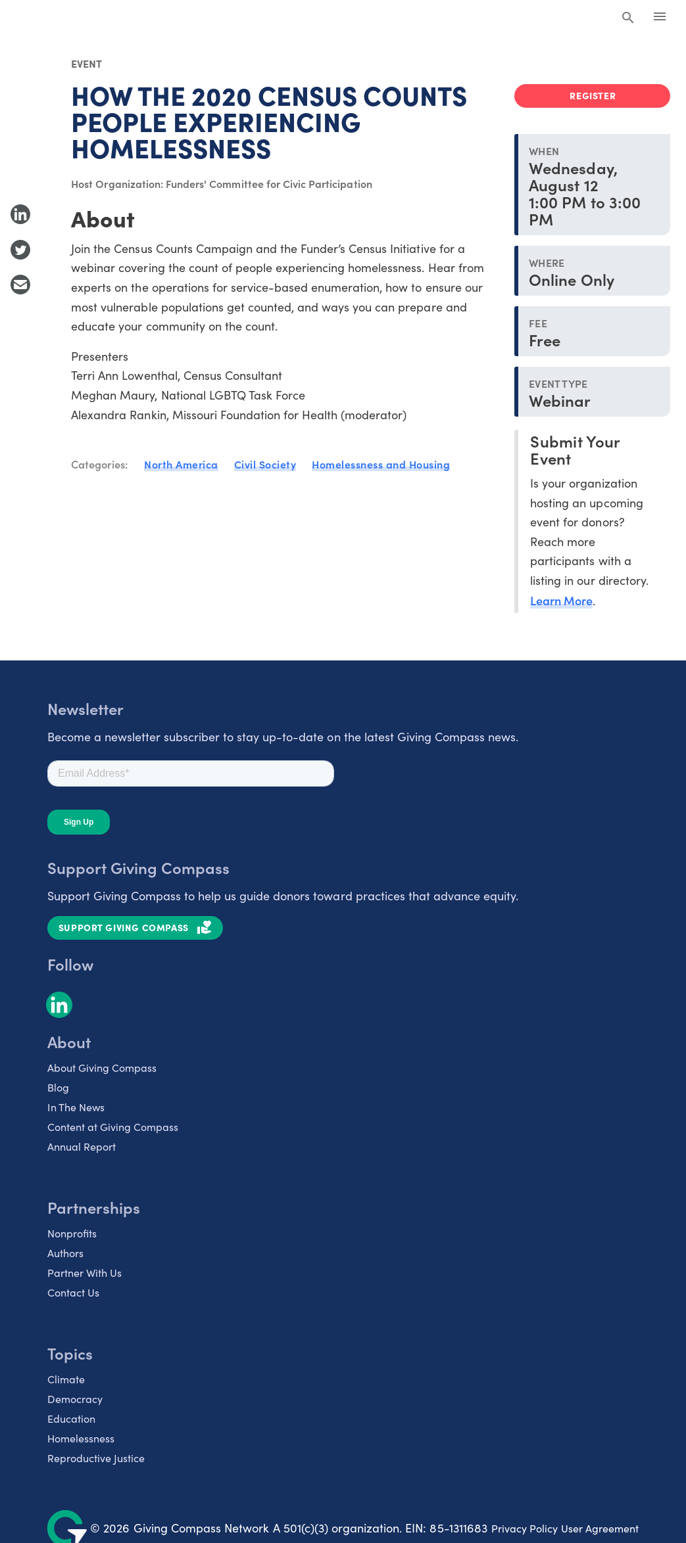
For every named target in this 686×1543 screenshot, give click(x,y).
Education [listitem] (71, 1418)
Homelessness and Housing (381, 464)
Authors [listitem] (65, 1253)
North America (181, 464)
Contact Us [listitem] (73, 1292)
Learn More (561, 600)
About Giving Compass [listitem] (102, 1067)
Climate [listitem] (66, 1379)
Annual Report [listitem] (81, 1146)
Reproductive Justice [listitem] (96, 1458)
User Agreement (600, 1528)
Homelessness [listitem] (80, 1438)
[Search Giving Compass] (628, 18)
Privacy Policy (524, 1528)
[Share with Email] (20, 284)
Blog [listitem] (58, 1087)
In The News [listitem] (76, 1107)
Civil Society (265, 464)
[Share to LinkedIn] (20, 214)
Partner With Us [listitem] (84, 1272)
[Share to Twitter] (20, 250)
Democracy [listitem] (75, 1399)
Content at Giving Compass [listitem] (112, 1127)
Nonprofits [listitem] (72, 1233)
